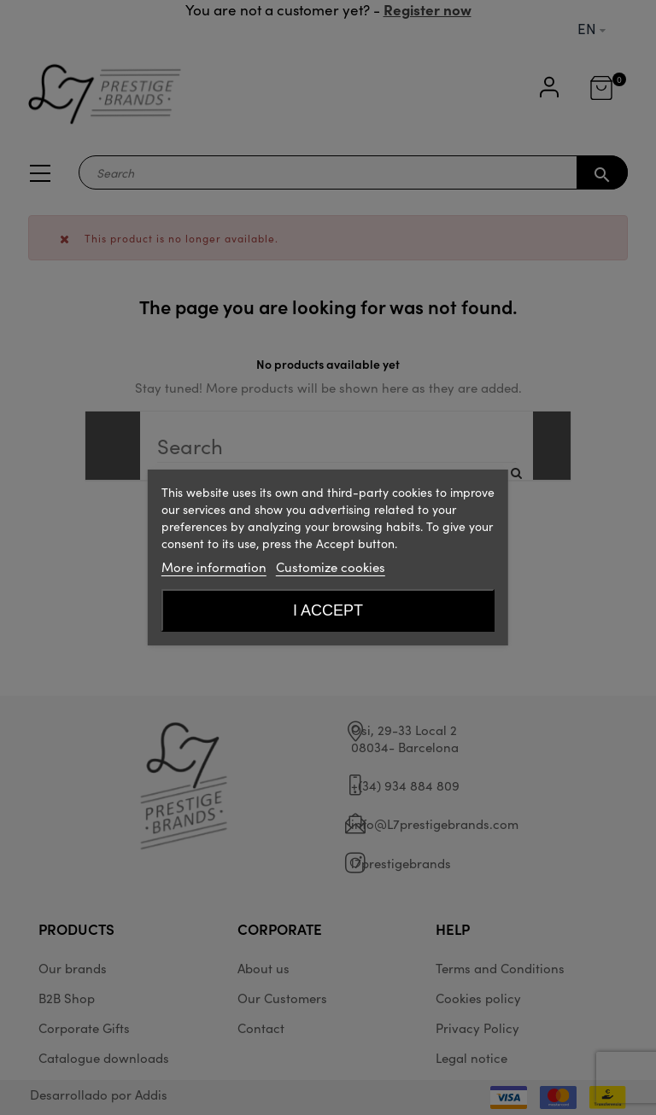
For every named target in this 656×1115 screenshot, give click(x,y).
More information (213, 566)
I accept (328, 610)
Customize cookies (330, 566)
